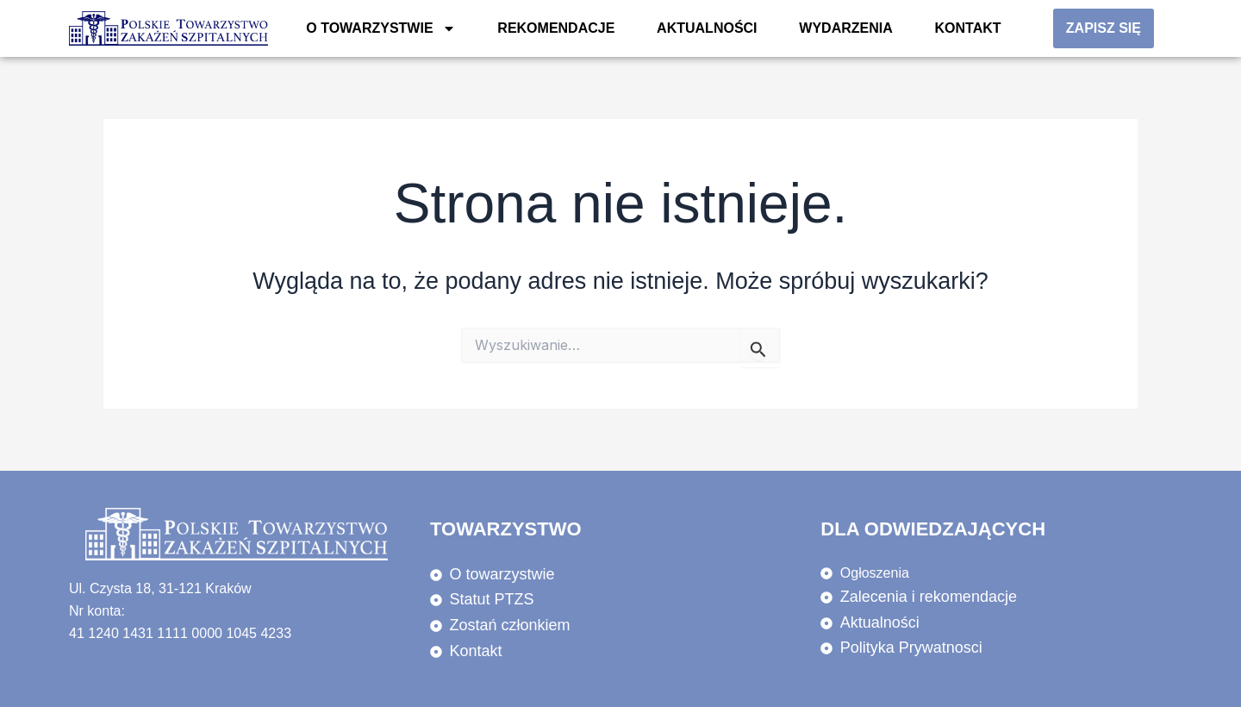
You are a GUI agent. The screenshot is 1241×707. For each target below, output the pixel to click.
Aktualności (707, 28)
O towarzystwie (380, 28)
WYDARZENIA (845, 28)
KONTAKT (968, 28)
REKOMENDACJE (555, 28)
